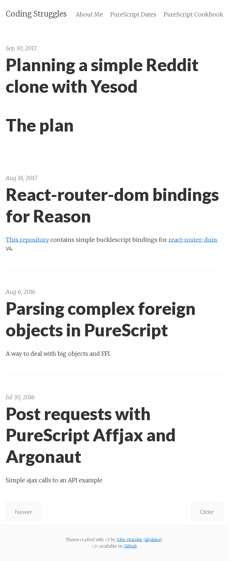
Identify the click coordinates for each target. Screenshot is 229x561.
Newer (23, 511)
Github (130, 546)
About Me (89, 14)
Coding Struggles (36, 13)
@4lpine (152, 539)
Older (207, 511)
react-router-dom (193, 239)
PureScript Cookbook (193, 14)
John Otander (129, 539)
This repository (27, 239)
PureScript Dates (133, 14)
